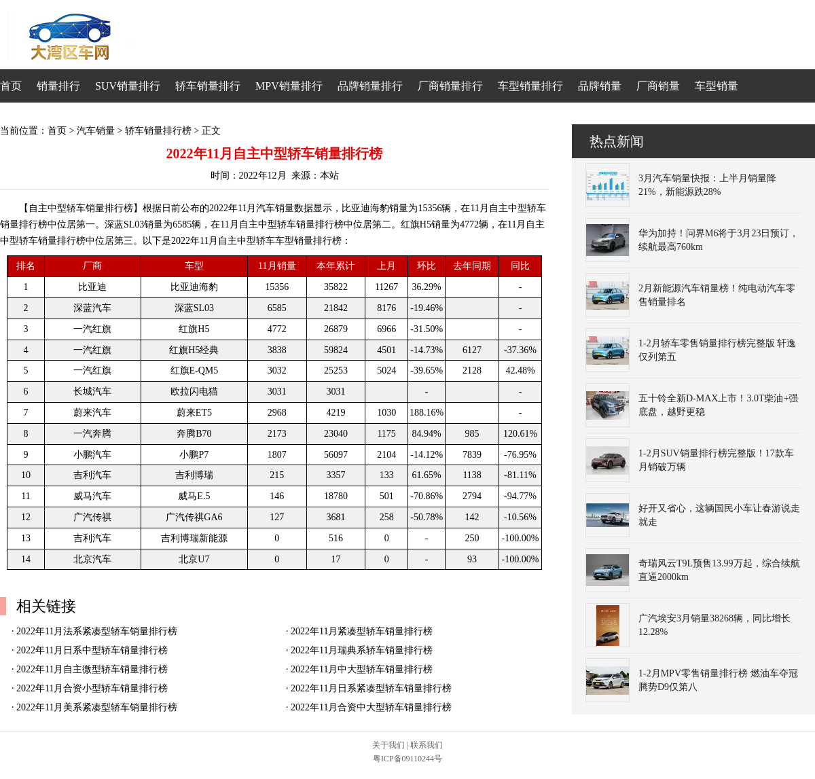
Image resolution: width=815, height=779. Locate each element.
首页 (11, 86)
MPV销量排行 (289, 86)
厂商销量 (658, 86)
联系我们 (426, 745)
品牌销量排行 (370, 86)
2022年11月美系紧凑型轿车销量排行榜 (96, 707)
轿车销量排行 (207, 86)
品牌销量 (599, 86)
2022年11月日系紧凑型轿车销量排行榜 (371, 688)
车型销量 (716, 86)
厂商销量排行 (450, 86)
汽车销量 (96, 131)
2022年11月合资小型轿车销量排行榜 (92, 688)
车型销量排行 (530, 86)
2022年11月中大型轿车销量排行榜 (362, 669)
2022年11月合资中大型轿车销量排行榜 (371, 707)
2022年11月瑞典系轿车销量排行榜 (362, 650)
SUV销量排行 (127, 86)
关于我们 (388, 745)
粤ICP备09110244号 (407, 758)
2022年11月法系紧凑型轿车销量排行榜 (96, 631)
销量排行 (58, 86)
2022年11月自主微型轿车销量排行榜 (92, 669)
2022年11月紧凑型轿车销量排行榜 (362, 631)
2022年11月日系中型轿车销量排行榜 (92, 650)
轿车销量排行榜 (158, 131)
